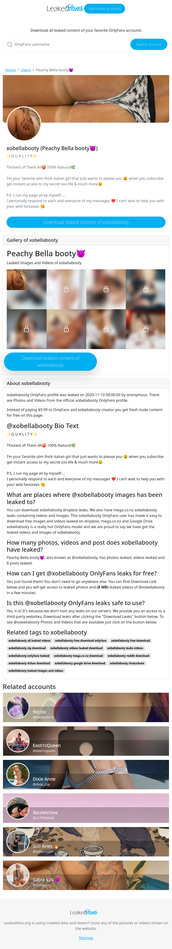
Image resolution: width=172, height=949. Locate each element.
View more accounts (104, 8)
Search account (149, 44)
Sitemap (86, 937)
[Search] (86, 44)
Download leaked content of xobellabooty (86, 222)
